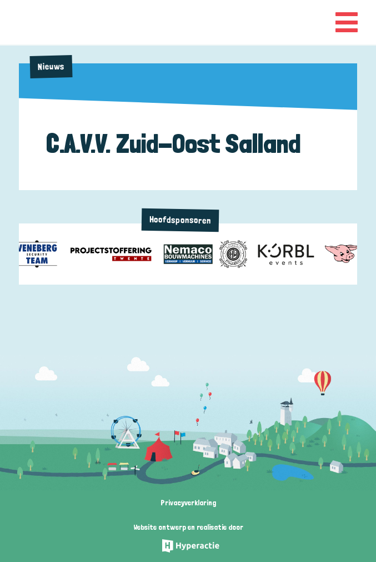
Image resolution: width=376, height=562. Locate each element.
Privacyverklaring (188, 502)
